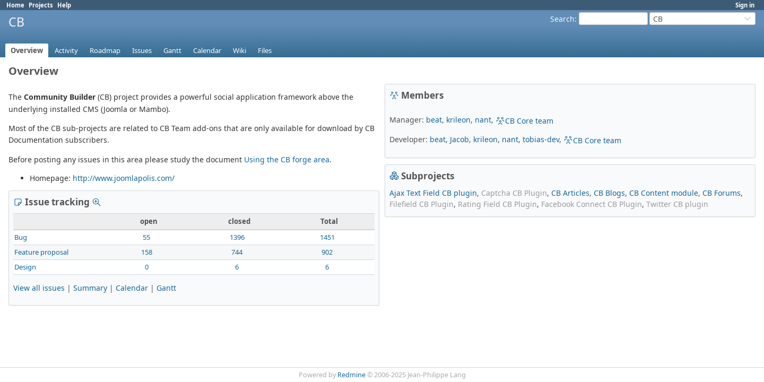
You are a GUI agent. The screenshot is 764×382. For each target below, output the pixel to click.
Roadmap (105, 50)
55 (146, 237)
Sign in (744, 5)
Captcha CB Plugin (514, 193)
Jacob (459, 139)
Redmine (351, 374)
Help (64, 5)
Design (25, 267)
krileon (458, 120)
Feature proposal (41, 252)
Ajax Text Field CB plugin (433, 193)
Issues (142, 50)
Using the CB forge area (286, 159)
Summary (90, 288)
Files (265, 50)
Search (562, 19)
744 (236, 252)
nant (483, 120)
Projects (41, 5)
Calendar (207, 50)
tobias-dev (541, 139)
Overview (27, 50)
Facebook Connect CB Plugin (591, 204)
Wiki (239, 50)
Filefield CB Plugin (421, 204)
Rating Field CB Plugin (497, 204)
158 (146, 252)
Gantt (172, 50)
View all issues (39, 288)
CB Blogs (609, 193)
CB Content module (663, 193)
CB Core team (524, 121)
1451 (327, 237)
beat (434, 120)
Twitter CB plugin (677, 204)
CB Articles (570, 193)
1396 (237, 237)
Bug (20, 237)
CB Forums (721, 193)
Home (15, 5)
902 (327, 252)
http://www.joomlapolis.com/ (124, 178)
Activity (66, 50)
